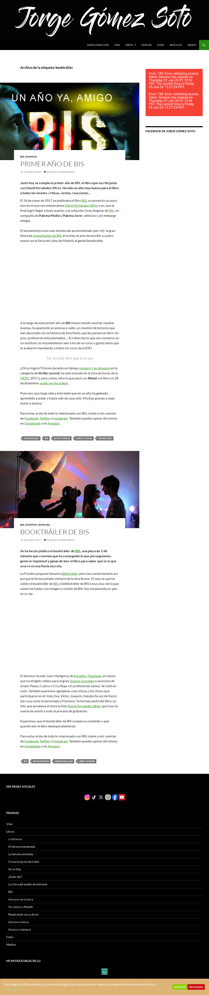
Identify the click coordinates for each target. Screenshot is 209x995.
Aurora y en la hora (20, 899)
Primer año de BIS (52, 163)
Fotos (160, 45)
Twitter (45, 418)
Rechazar (196, 987)
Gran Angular (64, 761)
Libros (129, 45)
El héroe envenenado (21, 846)
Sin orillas (14, 869)
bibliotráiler (69, 573)
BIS (22, 156)
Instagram (60, 418)
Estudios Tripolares (88, 676)
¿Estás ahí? (15, 876)
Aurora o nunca (18, 922)
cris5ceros (15, 839)
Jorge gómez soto (98, 45)
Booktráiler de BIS (54, 532)
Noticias (146, 45)
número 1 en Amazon (94, 368)
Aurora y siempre (19, 929)
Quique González (81, 681)
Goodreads (32, 423)
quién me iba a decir (54, 383)
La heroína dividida (20, 854)
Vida (117, 45)
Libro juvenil (84, 438)
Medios (192, 45)
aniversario (31, 438)
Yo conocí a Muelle (20, 907)
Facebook (31, 418)
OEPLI (25, 378)
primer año (105, 438)
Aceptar (180, 987)
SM (111, 210)
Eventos (31, 156)
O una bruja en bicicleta (23, 861)
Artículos (176, 45)
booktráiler (62, 438)
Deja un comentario (61, 171)
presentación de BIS (47, 236)
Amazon (54, 423)
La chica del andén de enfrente (27, 884)
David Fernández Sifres (81, 205)
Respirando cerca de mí (23, 914)
